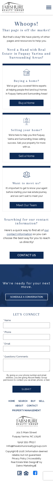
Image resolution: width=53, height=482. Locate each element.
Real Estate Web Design (24, 462)
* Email (6, 343)
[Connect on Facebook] (35, 473)
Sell (42, 401)
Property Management (26, 410)
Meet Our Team (26, 205)
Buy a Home (26, 103)
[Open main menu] (48, 7)
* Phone (7, 332)
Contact (32, 405)
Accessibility (34, 458)
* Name (7, 320)
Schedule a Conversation (26, 297)
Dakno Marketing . (26, 465)
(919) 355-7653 (26, 442)
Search (22, 401)
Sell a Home (26, 156)
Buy (33, 401)
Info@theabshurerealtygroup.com (26, 445)
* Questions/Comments (15, 356)
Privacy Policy (19, 458)
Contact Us (26, 255)
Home (11, 401)
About (19, 405)
